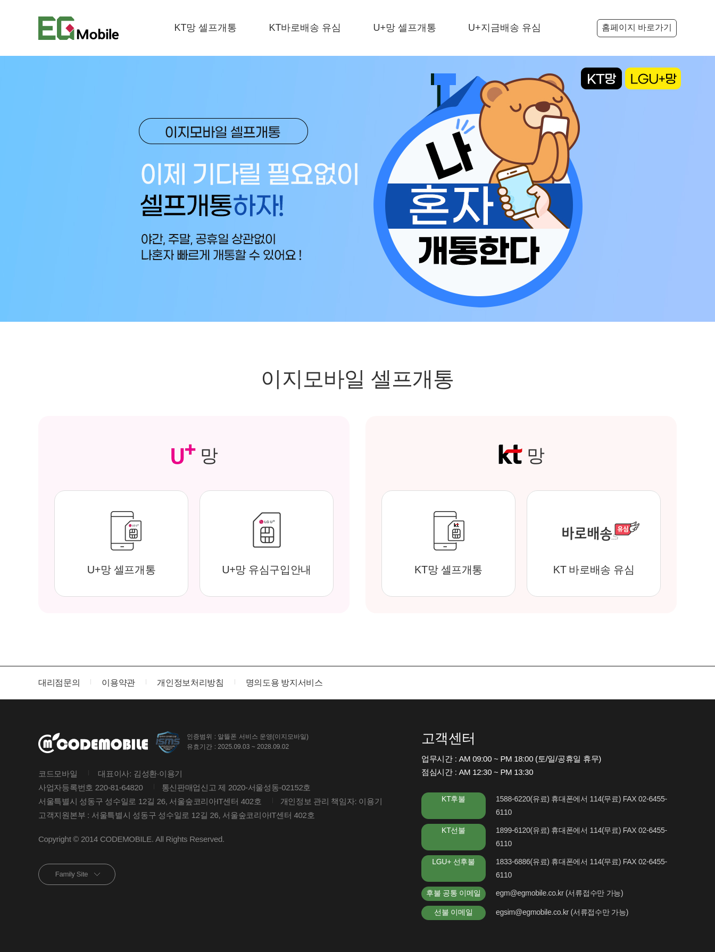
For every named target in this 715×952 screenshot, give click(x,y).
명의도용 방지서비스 (284, 682)
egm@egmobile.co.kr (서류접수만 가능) (559, 893)
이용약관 (118, 682)
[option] (357, 189)
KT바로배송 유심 (305, 27)
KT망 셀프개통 (205, 27)
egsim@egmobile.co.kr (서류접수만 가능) (562, 912)
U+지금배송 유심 (504, 27)
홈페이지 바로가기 (637, 27)
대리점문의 (59, 682)
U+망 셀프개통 (405, 27)
